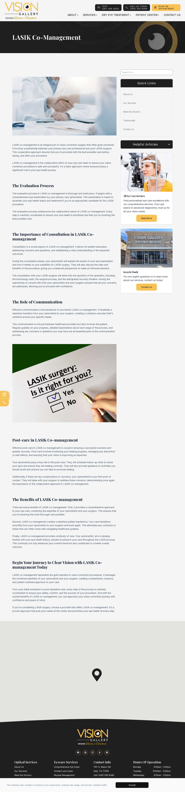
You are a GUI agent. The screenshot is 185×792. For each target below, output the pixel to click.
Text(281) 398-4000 (110, 7)
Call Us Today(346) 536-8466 (138, 7)
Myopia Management (64, 775)
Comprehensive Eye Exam (67, 767)
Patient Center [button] (147, 14)
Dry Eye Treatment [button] (116, 14)
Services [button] (90, 14)
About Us (128, 94)
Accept (132, 785)
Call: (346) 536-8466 (104, 775)
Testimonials (129, 120)
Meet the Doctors (131, 111)
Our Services (129, 103)
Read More (146, 218)
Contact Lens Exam (63, 771)
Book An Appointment (166, 7)
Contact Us (172, 14)
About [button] (73, 14)
